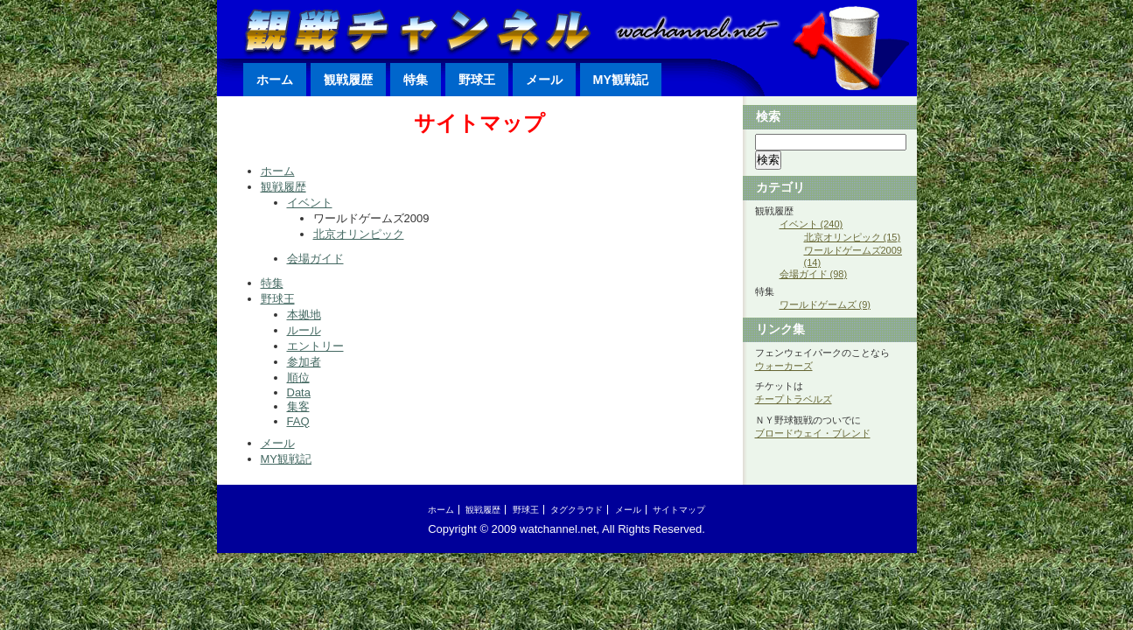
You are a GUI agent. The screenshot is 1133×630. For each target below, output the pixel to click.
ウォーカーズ (784, 365)
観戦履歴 (348, 80)
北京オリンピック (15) (852, 237)
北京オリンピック (358, 234)
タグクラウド (576, 509)
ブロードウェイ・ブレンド (813, 433)
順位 (298, 377)
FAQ (298, 421)
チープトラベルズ (793, 399)
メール (544, 80)
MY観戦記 (620, 80)
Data (299, 392)
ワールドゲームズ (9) (825, 304)
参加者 (304, 361)
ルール (304, 330)
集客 (298, 406)
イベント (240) (811, 224)
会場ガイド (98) (814, 274)
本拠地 (304, 314)
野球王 (476, 80)
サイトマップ (679, 509)
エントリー (315, 346)
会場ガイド (315, 258)
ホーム (274, 80)
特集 (415, 80)
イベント (309, 202)
